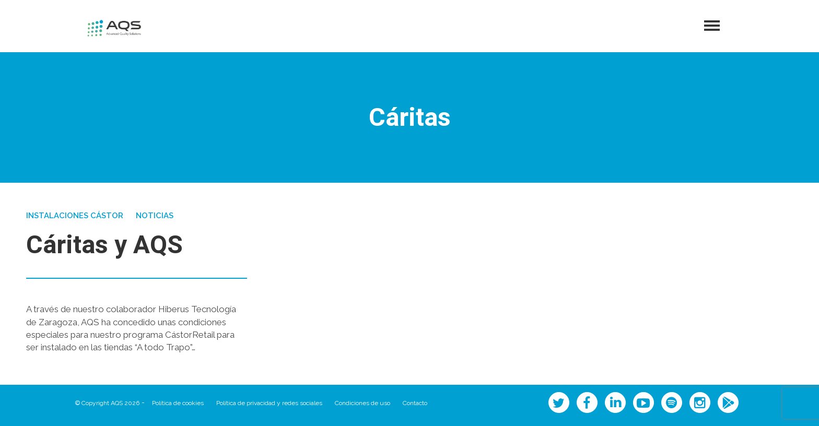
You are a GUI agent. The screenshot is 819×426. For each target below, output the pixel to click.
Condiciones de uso (362, 403)
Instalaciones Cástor (74, 215)
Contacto (415, 403)
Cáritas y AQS (104, 245)
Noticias (154, 215)
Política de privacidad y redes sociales (269, 403)
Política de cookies (178, 403)
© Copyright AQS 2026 (107, 403)
